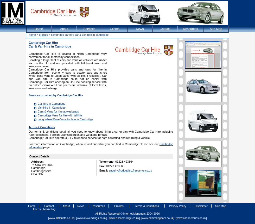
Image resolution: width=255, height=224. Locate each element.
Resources (190, 29)
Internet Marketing (44, 209)
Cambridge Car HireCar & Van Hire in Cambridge (50, 44)
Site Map (216, 29)
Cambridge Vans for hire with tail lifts (60, 115)
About (64, 29)
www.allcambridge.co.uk (124, 218)
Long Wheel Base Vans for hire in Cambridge (65, 119)
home (32, 34)
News (140, 29)
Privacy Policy (177, 206)
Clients (114, 29)
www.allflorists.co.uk (61, 218)
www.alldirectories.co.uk (191, 218)
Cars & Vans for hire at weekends (58, 111)
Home (39, 29)
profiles (43, 34)
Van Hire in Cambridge (52, 107)
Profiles (119, 206)
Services (89, 29)
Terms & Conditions (42, 127)
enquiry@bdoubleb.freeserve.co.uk (130, 170)
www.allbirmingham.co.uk (157, 218)
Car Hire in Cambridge (51, 103)
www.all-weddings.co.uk (91, 218)
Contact (165, 29)
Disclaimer (201, 206)
